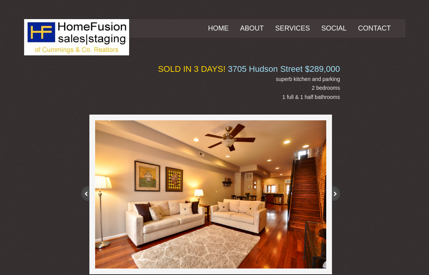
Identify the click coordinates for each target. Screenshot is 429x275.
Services (292, 28)
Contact (374, 28)
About (252, 28)
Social (333, 28)
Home (218, 28)
